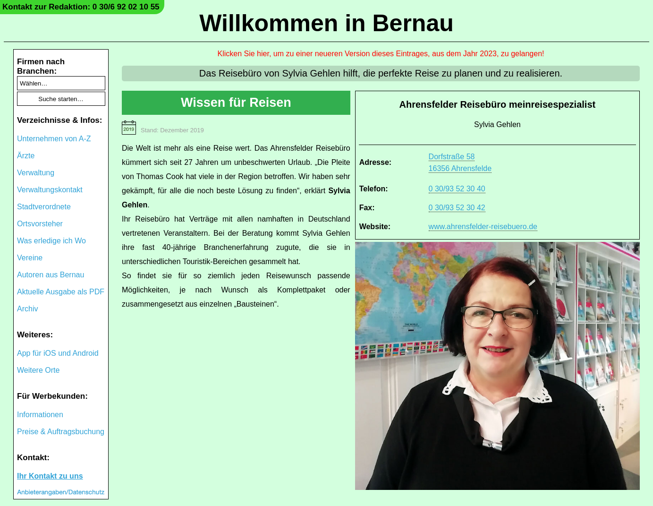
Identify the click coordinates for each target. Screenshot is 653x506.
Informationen (40, 415)
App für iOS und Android (58, 353)
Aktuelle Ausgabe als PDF (60, 292)
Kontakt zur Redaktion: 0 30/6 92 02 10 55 (81, 6)
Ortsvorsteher (40, 224)
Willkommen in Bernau (326, 23)
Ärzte (25, 156)
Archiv (27, 309)
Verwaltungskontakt (50, 190)
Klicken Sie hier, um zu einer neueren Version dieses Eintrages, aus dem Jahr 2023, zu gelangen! (381, 54)
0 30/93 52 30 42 (457, 208)
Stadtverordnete (44, 207)
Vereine (29, 258)
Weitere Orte (38, 370)
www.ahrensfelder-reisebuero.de (483, 227)
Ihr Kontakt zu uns (50, 476)
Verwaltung (35, 173)
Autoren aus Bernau (50, 275)
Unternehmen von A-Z (54, 139)
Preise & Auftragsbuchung (60, 432)
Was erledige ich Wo (51, 241)
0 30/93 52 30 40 (457, 189)
